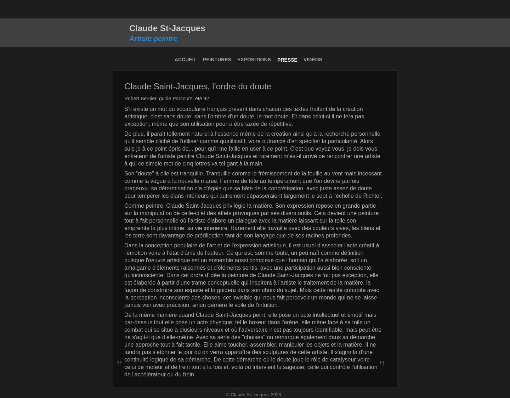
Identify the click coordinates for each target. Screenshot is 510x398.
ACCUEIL (186, 59)
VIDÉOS (313, 59)
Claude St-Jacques (167, 28)
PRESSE (287, 60)
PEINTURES (217, 59)
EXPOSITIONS (254, 59)
